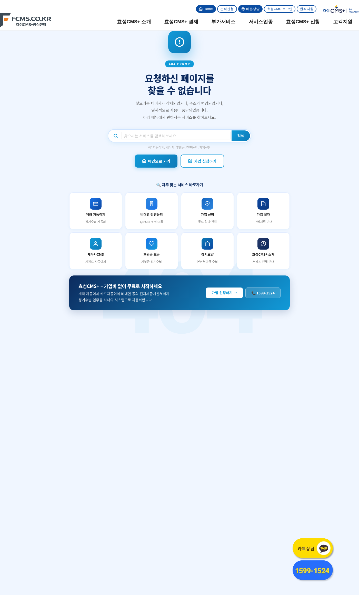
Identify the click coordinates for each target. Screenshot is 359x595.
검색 (240, 136)
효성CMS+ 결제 (181, 21)
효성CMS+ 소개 (134, 21)
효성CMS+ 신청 (303, 21)
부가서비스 (223, 21)
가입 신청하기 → (224, 292)
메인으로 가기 (156, 161)
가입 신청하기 (202, 161)
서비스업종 (261, 21)
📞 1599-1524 (263, 292)
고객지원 (342, 21)
